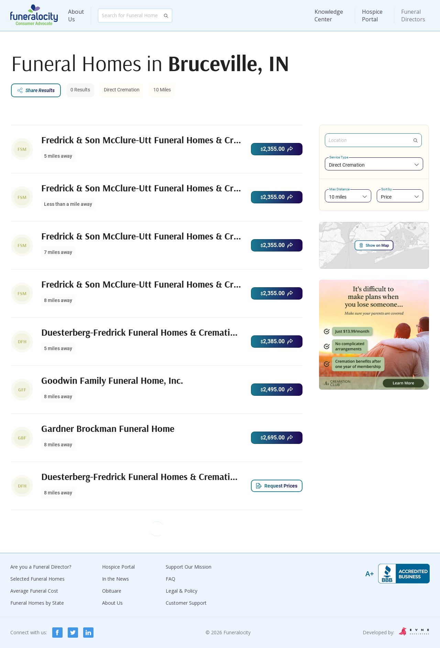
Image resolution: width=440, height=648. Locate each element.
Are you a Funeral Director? (40, 566)
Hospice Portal (372, 15)
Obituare (111, 591)
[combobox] (374, 164)
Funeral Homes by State (37, 603)
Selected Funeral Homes (37, 579)
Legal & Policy (181, 591)
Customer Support (186, 603)
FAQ (170, 579)
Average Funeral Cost (34, 591)
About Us (76, 15)
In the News (115, 579)
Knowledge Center (329, 15)
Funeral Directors (413, 15)
